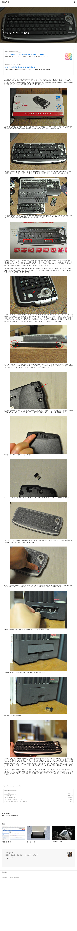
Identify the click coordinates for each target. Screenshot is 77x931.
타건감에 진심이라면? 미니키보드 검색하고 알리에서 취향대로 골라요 (27, 56)
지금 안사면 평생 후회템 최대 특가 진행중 (20, 67)
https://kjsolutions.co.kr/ (11, 64)
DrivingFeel (5, 2)
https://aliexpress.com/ (11, 51)
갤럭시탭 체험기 (8, 796)
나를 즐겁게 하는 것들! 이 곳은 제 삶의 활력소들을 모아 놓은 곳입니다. (21, 855)
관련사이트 (4, 872)
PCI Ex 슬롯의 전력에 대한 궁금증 (12, 799)
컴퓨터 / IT (7, 790)
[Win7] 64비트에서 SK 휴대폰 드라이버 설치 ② (15, 801)
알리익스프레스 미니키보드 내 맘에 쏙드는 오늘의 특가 (24, 54)
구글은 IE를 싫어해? (9, 794)
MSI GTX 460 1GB (8, 797)
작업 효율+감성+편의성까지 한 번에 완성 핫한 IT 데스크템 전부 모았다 (27, 69)
